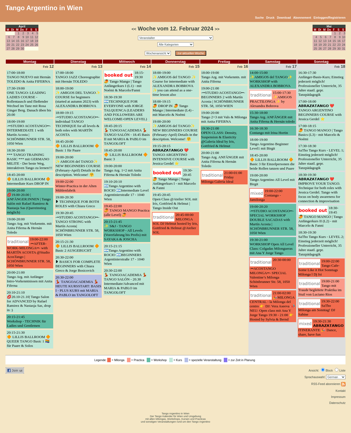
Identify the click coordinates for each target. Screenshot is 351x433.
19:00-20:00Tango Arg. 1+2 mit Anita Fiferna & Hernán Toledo (122, 170)
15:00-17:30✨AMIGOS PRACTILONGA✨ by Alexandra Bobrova (271, 99)
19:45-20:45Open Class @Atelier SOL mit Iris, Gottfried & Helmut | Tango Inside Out (174, 201)
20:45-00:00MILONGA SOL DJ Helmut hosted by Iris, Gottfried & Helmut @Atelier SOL (175, 223)
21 (13, 44)
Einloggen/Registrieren (329, 17)
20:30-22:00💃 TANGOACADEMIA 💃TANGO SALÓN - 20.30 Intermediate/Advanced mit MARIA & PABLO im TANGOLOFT (125, 281)
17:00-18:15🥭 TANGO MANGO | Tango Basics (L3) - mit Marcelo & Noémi (320, 132)
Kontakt (341, 390)
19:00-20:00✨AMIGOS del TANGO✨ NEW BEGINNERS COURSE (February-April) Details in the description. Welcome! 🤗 (77, 166)
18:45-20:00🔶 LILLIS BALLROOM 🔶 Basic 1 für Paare (77, 145)
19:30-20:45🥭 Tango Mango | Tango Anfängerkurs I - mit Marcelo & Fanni (174, 179)
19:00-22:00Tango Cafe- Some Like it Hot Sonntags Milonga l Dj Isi (318, 267)
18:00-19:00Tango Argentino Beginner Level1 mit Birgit (269, 143)
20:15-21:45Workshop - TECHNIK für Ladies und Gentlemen (26, 321)
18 (31, 41)
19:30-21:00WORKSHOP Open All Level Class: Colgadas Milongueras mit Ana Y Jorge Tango (272, 246)
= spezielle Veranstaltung (204, 360)
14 (13, 41)
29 (17, 48)
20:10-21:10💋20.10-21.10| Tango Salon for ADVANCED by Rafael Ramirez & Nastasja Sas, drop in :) (29, 301)
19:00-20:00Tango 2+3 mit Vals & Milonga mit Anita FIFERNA (224, 117)
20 (8, 44)
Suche (259, 17)
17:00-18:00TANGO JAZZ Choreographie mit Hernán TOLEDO (77, 77)
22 (17, 44)
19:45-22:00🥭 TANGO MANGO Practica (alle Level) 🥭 (126, 210)
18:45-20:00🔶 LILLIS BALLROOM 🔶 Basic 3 (126, 154)
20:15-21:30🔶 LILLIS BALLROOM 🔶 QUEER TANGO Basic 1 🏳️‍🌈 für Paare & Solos (29, 339)
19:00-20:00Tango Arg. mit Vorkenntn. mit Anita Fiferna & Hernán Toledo (29, 225)
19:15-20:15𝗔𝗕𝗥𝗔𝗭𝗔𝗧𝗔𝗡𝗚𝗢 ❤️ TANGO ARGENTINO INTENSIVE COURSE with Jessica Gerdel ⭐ (173, 154)
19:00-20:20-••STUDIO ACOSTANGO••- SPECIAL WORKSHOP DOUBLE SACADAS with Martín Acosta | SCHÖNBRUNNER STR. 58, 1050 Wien (272, 219)
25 (31, 44)
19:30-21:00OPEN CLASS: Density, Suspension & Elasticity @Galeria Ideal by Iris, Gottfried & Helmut (219, 137)
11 (31, 37)
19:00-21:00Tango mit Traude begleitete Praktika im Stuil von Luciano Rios (320, 287)
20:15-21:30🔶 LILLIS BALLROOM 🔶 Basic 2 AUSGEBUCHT (77, 246)
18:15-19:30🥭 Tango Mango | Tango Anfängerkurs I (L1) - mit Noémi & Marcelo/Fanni (124, 81)
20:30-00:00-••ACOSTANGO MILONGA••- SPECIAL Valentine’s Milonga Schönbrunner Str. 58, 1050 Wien (270, 273)
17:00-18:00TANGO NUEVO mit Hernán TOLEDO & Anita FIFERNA (28, 77)
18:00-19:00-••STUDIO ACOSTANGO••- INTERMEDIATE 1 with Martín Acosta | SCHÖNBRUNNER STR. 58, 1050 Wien (29, 132)
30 (22, 48)
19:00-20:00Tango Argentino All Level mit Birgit (272, 179)
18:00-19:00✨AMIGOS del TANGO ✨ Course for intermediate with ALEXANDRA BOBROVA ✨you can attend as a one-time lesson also (174, 84)
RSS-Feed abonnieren (328, 384)
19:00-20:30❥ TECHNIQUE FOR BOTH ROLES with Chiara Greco (77, 201)
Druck (270, 17)
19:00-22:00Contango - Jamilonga (266, 195)
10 (27, 37)
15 (17, 41)
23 (22, 44)
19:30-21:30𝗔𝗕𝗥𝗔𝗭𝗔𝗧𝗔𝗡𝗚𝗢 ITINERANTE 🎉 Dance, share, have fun (321, 327)
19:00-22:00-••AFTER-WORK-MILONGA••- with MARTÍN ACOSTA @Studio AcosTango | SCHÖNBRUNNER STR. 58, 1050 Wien (29, 252)
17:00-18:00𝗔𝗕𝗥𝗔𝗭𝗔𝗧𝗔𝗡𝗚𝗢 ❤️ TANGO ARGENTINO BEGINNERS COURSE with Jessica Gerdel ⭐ (320, 110)
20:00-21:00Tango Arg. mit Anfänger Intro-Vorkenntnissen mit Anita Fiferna (29, 279)
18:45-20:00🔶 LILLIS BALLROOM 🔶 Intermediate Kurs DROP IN (29, 179)
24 (27, 44)
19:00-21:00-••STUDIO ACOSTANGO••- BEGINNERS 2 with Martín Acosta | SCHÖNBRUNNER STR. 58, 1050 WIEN (223, 97)
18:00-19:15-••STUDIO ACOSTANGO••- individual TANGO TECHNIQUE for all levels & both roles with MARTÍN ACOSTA (77, 124)
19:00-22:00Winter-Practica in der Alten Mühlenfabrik (76, 185)
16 (22, 41)
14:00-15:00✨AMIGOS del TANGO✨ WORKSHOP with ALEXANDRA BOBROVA (271, 79)
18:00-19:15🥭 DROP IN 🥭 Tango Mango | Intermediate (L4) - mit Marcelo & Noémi (172, 108)
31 (343, 48)
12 (36, 37)
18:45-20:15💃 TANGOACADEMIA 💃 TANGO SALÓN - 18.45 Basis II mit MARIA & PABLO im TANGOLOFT (127, 134)
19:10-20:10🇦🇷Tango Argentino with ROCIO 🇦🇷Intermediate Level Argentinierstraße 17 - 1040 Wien (126, 190)
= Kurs (176, 360)
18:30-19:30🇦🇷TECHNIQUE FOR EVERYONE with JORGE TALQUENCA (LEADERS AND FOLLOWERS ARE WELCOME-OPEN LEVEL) (125, 108)
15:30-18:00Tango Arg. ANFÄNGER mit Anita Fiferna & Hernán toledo (272, 117)
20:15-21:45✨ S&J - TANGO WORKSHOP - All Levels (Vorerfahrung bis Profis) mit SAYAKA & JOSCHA (125, 230)
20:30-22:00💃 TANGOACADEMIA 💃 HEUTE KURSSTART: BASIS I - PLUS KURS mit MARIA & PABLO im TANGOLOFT (78, 286)
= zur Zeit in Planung (240, 360)
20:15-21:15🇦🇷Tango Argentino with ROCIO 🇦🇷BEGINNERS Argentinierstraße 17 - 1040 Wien (124, 255)
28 (13, 48)
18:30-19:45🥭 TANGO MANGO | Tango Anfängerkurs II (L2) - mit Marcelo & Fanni (320, 216)
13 (8, 41)
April (22, 26)
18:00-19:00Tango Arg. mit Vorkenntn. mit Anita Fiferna (223, 77)
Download (284, 17)
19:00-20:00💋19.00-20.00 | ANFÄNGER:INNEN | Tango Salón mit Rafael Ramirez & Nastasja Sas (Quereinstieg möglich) (29, 201)
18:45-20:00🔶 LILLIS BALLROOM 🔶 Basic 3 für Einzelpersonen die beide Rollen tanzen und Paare (272, 161)
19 (36, 41)
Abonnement (302, 17)
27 (8, 48)
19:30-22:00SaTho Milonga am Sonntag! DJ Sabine (318, 307)
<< (134, 29)
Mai (329, 26)
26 (36, 44)
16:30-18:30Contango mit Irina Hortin (269, 130)
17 (27, 41)
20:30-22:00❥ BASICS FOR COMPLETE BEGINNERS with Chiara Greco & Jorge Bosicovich (77, 263)
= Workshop (157, 360)
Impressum (338, 396)
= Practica (136, 360)
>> (217, 29)
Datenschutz (337, 402)
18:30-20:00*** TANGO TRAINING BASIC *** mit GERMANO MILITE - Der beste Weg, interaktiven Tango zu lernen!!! (29, 159)
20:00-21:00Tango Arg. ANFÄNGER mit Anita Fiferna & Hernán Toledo (222, 159)
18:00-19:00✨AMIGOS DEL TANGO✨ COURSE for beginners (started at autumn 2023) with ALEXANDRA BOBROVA (77, 97)
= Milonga (116, 360)
